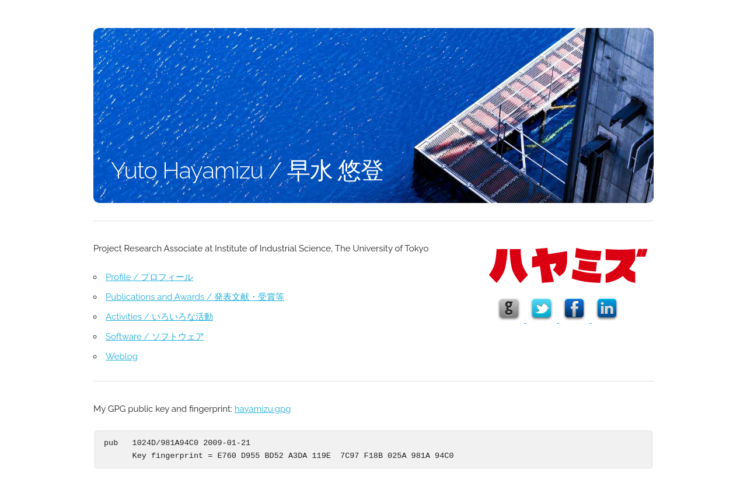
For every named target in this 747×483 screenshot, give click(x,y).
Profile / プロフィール (149, 277)
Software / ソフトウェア (155, 336)
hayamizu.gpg (263, 409)
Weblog (122, 356)
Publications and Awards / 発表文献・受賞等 (195, 297)
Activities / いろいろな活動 (159, 317)
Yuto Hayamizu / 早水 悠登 (247, 170)
